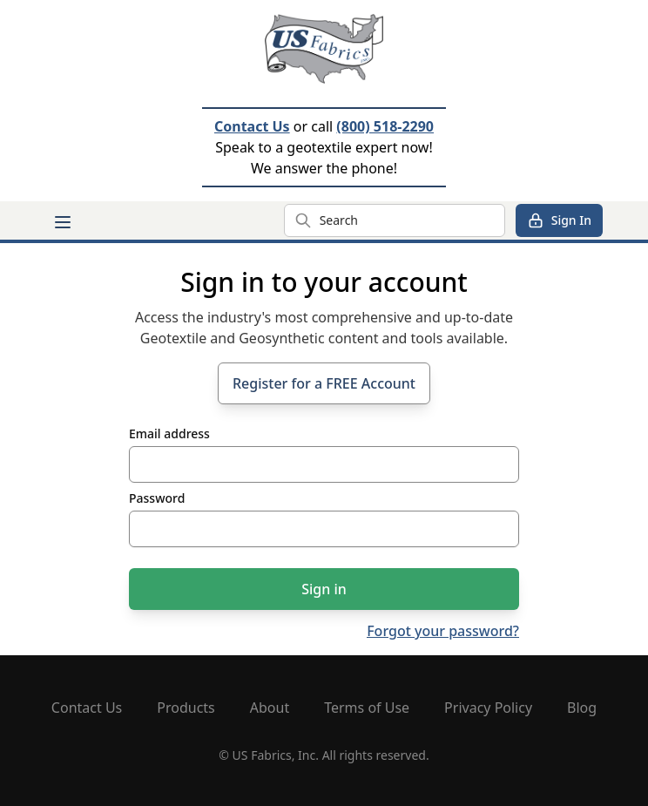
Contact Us (252, 126)
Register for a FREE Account (324, 383)
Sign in (324, 589)
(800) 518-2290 (385, 126)
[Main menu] (62, 222)
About (269, 707)
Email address (169, 433)
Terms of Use (366, 707)
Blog (582, 707)
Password (157, 498)
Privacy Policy (488, 707)
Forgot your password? (443, 630)
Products (186, 707)
